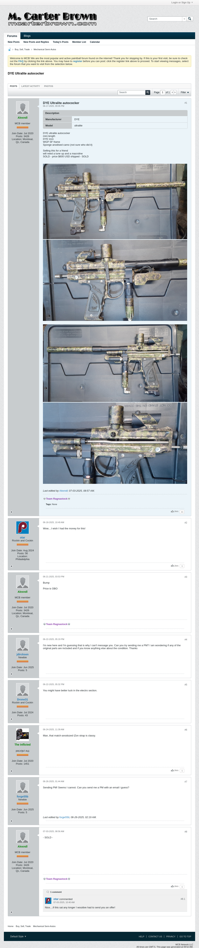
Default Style (18, 936)
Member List (79, 42)
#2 (186, 522)
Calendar (95, 42)
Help (141, 936)
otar (22, 537)
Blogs (27, 35)
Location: (17, 139)
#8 (186, 831)
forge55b (22, 796)
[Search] (167, 18)
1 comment (56, 892)
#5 (186, 684)
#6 (186, 729)
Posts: (19, 136)
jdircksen (22, 654)
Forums (12, 36)
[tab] (13, 86)
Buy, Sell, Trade (22, 49)
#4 (186, 639)
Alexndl (63, 490)
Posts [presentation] (13, 86)
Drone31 (22, 699)
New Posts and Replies (36, 42)
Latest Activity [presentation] (30, 86)
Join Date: (17, 133)
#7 (186, 781)
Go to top (185, 936)
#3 (186, 577)
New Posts (14, 42)
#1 (186, 103)
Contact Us (155, 936)
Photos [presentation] (48, 86)
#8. (183, 899)
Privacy (170, 936)
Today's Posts (60, 42)
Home (10, 926)
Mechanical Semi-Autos (45, 49)
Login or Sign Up (182, 2)
